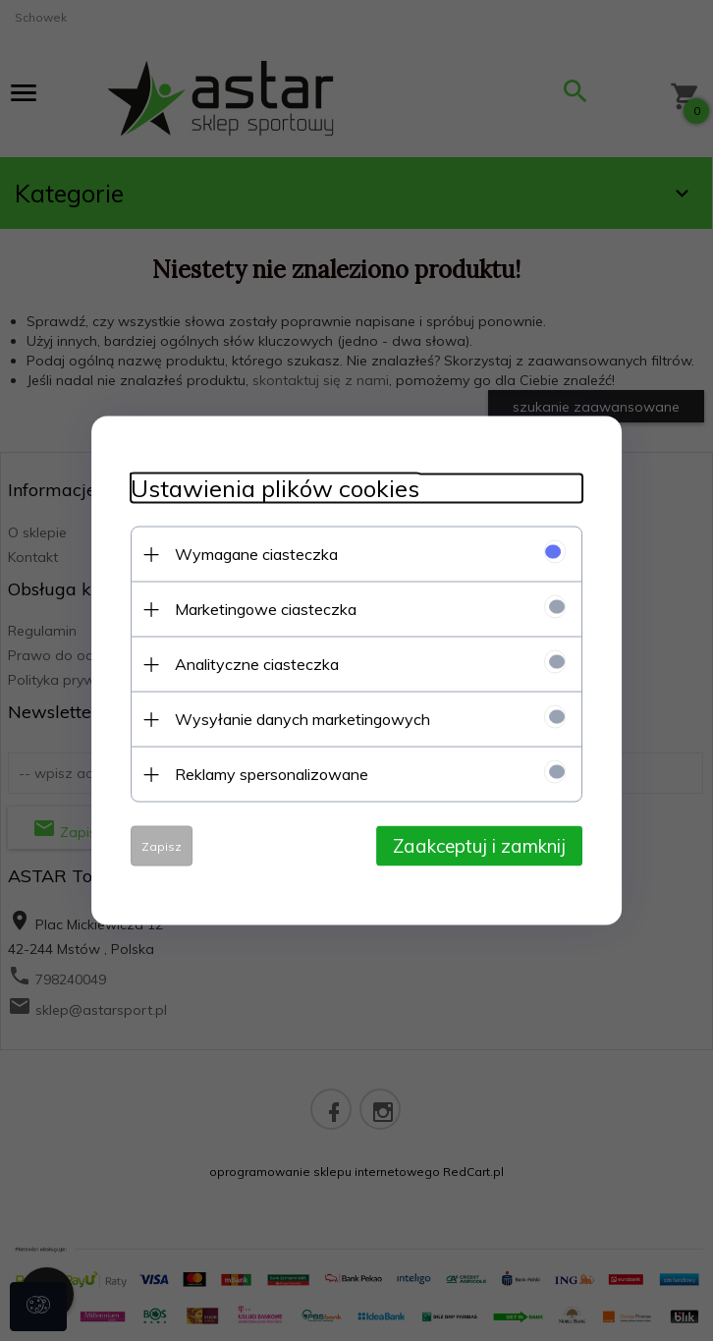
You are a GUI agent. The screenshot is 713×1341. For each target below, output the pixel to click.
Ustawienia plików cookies (275, 489)
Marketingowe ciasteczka (265, 609)
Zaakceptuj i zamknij (479, 846)
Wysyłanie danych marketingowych (302, 719)
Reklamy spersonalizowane (271, 774)
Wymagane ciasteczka (256, 554)
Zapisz (161, 846)
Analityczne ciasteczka (257, 664)
